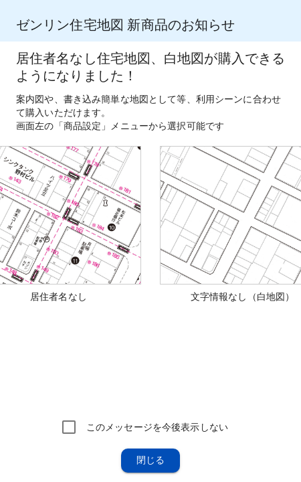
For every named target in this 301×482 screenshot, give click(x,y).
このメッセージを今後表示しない (157, 427)
